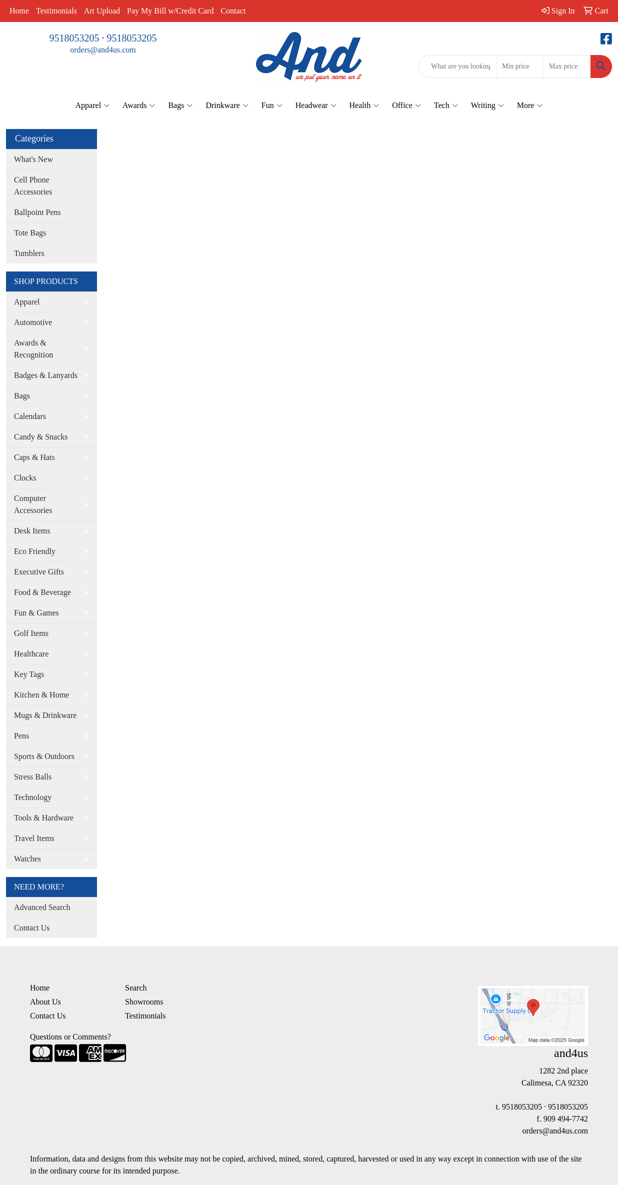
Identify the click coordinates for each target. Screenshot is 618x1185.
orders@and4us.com (103, 50)
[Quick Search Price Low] (520, 66)
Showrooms (144, 1002)
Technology (33, 797)
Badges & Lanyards (46, 375)
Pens (21, 736)
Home (19, 10)
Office (406, 106)
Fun (272, 106)
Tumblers (29, 253)
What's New (33, 159)
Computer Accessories (33, 504)
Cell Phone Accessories (33, 186)
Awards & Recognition (33, 348)
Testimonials (56, 10)
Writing (487, 106)
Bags (180, 106)
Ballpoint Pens (37, 212)
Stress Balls (33, 776)
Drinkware (227, 106)
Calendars (30, 416)
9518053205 (75, 38)
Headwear (316, 106)
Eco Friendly (35, 551)
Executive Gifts (39, 572)
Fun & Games (36, 612)
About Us (45, 1002)
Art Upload (102, 10)
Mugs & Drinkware (45, 715)
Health (365, 106)
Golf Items (31, 633)
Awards (138, 106)
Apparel (93, 106)
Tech (446, 106)
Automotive (33, 322)
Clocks (25, 478)
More (530, 106)
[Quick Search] (457, 66)
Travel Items (34, 838)
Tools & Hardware (44, 818)
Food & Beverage (42, 592)
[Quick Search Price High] (567, 66)
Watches (27, 858)
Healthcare (31, 654)
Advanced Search (42, 907)
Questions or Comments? (70, 1036)
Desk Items (32, 530)
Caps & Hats (34, 457)
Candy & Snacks (41, 436)
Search (136, 988)
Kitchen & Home (41, 694)
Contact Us (32, 928)
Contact (233, 10)
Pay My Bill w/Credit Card (170, 10)
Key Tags (29, 674)
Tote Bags (30, 232)
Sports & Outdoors (44, 756)
